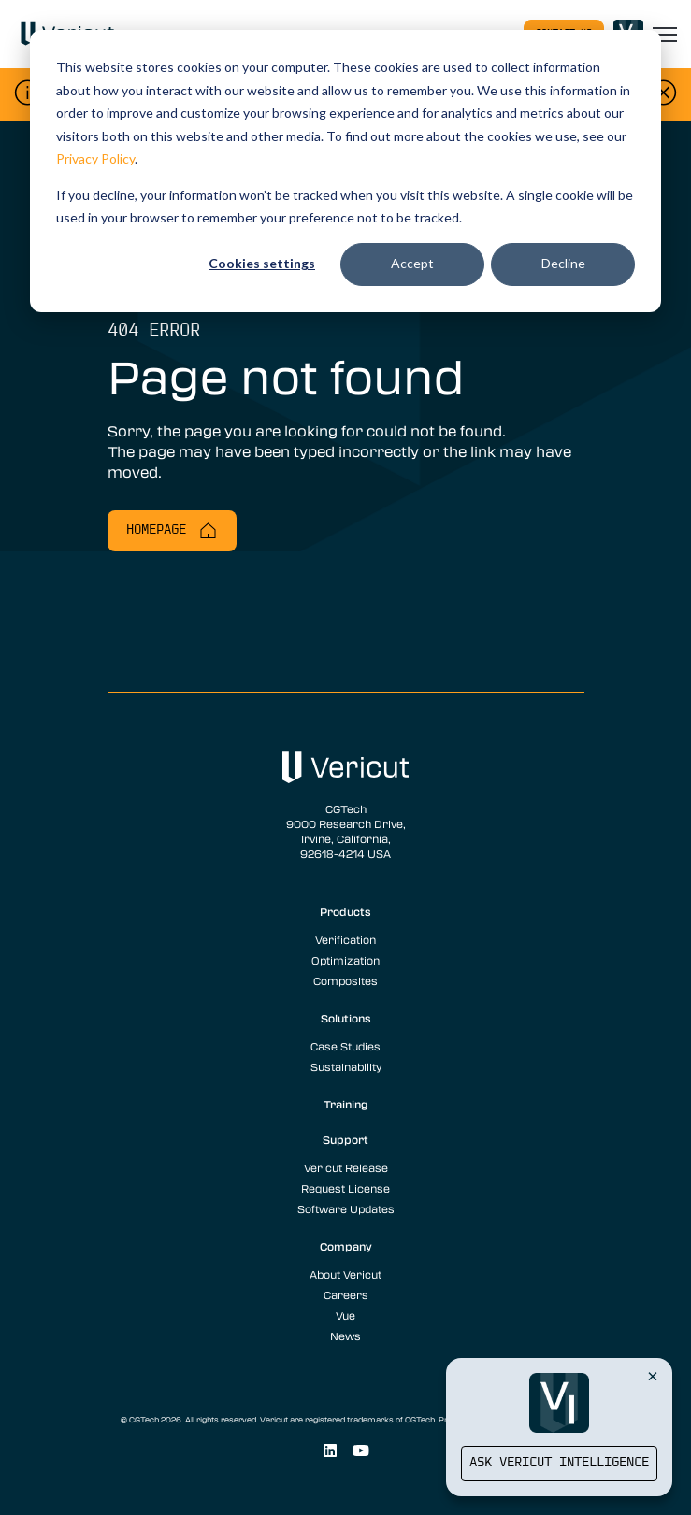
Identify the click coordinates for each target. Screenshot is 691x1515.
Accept (412, 263)
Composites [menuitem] (345, 980)
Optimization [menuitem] (345, 959)
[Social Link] (329, 1451)
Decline (563, 263)
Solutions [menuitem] (346, 1017)
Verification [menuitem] (345, 939)
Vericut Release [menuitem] (346, 1167)
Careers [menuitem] (346, 1294)
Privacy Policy (95, 158)
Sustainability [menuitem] (345, 1066)
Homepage (172, 530)
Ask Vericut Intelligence (559, 1463)
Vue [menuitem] (345, 1315)
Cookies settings (262, 263)
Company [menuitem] (346, 1245)
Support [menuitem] (345, 1139)
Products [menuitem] (345, 911)
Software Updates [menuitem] (346, 1208)
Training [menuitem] (346, 1103)
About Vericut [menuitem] (345, 1273)
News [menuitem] (345, 1335)
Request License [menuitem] (345, 1187)
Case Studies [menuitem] (345, 1045)
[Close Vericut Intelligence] (652, 1375)
